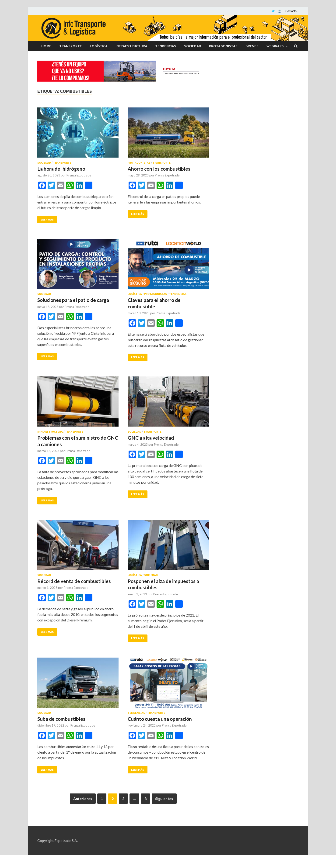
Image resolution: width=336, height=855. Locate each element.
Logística (99, 46)
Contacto (291, 11)
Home (46, 46)
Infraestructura (131, 46)
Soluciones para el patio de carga (73, 300)
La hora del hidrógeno (61, 169)
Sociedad (192, 46)
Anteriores (82, 798)
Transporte (70, 46)
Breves (252, 46)
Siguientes (164, 798)
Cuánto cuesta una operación (160, 719)
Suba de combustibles (61, 719)
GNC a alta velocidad (151, 438)
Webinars (275, 46)
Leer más (47, 219)
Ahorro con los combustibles (159, 169)
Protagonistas (223, 46)
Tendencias (165, 46)
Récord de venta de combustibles (74, 581)
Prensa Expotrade (78, 175)
